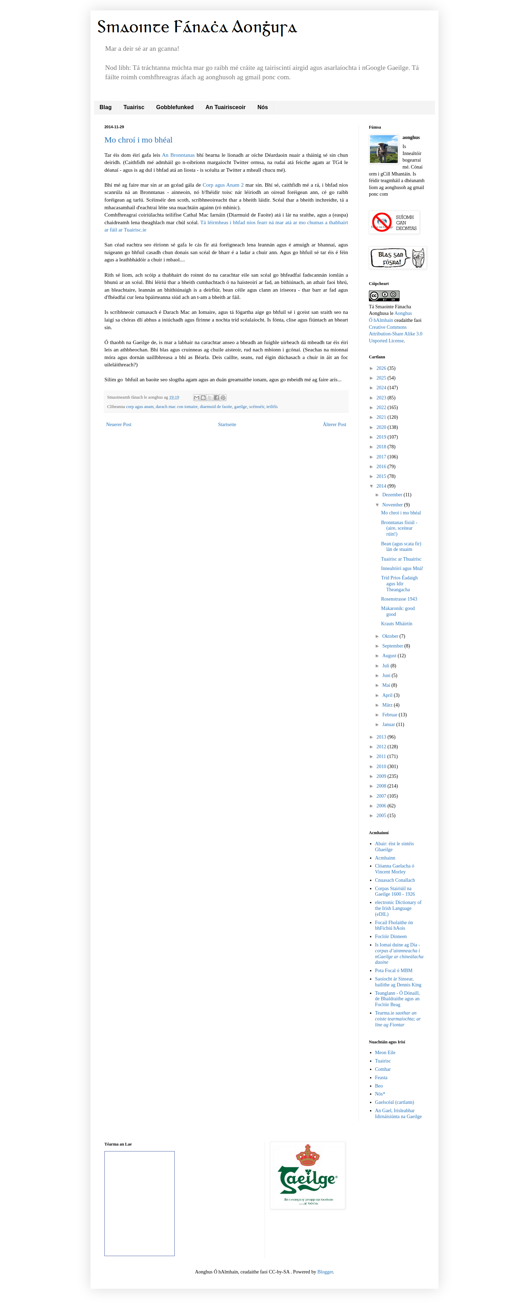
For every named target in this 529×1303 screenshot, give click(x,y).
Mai (386, 685)
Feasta (381, 1077)
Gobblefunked (175, 107)
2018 (382, 446)
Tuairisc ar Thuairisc (401, 559)
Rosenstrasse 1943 (399, 599)
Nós (263, 107)
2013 (382, 737)
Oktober (390, 636)
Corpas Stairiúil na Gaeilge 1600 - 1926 (395, 891)
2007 (382, 796)
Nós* (380, 1094)
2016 (382, 466)
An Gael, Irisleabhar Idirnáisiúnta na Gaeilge (398, 1113)
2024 (382, 387)
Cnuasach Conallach (395, 880)
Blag (106, 107)
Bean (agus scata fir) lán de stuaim (401, 546)
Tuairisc (134, 107)
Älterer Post (334, 424)
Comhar (383, 1069)
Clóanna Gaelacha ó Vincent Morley (394, 868)
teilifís (272, 406)
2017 (382, 456)
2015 (382, 476)
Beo (379, 1086)
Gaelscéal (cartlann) (394, 1102)
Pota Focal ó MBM (394, 970)
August (389, 655)
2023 (382, 397)
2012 (382, 746)
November (393, 504)
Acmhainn (385, 858)
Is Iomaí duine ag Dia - (399, 953)
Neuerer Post (119, 424)
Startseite (227, 424)
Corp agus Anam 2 (223, 185)
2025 (382, 378)
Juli (386, 665)
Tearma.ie (398, 1018)
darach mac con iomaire (177, 406)
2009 (382, 776)
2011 (382, 756)
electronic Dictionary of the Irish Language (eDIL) (398, 908)
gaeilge (240, 406)
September (393, 646)
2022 (382, 407)
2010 (382, 766)
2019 (382, 437)
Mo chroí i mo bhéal (138, 139)
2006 (382, 805)
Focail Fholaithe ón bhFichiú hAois (394, 925)
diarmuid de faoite (216, 406)
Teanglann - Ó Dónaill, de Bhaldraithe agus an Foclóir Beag (397, 999)
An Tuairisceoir (225, 107)
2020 (382, 427)
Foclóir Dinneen (391, 936)
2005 (382, 815)
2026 (382, 368)
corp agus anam (139, 406)
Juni (387, 675)
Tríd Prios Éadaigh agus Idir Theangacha (399, 583)
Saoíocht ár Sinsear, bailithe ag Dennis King (398, 981)
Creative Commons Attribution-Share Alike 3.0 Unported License (396, 334)
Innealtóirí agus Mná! (402, 568)
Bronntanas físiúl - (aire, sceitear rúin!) (399, 528)
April (388, 695)
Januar (389, 724)
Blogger (325, 1272)
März (388, 705)
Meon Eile (385, 1052)
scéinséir (256, 406)
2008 (382, 786)
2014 (382, 486)
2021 (382, 417)
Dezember (392, 494)
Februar (390, 714)
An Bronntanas (178, 155)
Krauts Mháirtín (396, 623)
